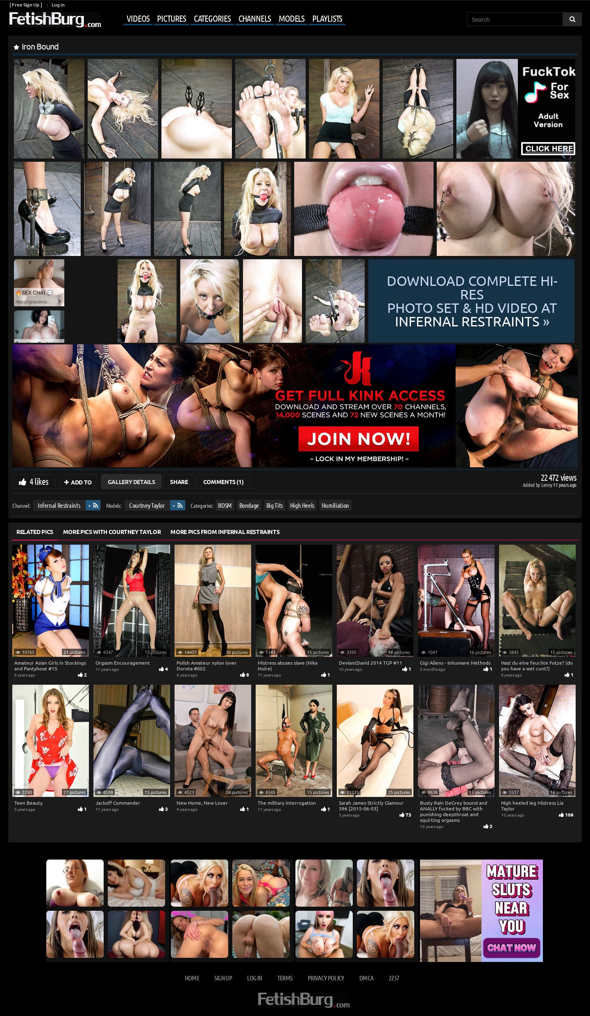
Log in (58, 4)
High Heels (302, 505)
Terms (285, 978)
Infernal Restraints (59, 505)
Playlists (327, 18)
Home (192, 978)
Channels (254, 18)
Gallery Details (131, 481)
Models (291, 18)
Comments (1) (223, 481)
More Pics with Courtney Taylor (112, 531)
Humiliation (335, 505)
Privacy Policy (326, 978)
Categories (212, 18)
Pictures (171, 18)
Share (179, 481)
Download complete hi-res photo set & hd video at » (472, 301)
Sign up (222, 978)
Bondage (249, 505)
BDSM (225, 505)
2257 (394, 978)
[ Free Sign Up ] (25, 4)
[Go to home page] (54, 19)
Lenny (547, 484)
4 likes (39, 481)
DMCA (366, 978)
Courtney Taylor (147, 505)
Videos (138, 18)
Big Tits (274, 505)
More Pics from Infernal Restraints (224, 531)
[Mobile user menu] (224, 18)
